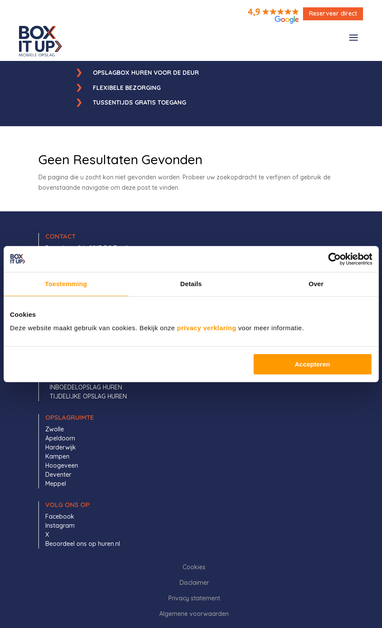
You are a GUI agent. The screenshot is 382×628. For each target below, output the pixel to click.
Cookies (194, 567)
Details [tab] (191, 283)
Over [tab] (316, 283)
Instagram (60, 525)
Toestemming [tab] (66, 283)
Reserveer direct (333, 13)
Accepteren (312, 364)
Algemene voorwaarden (194, 614)
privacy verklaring (206, 328)
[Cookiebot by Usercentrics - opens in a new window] (334, 258)
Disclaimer (194, 583)
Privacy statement (194, 598)
